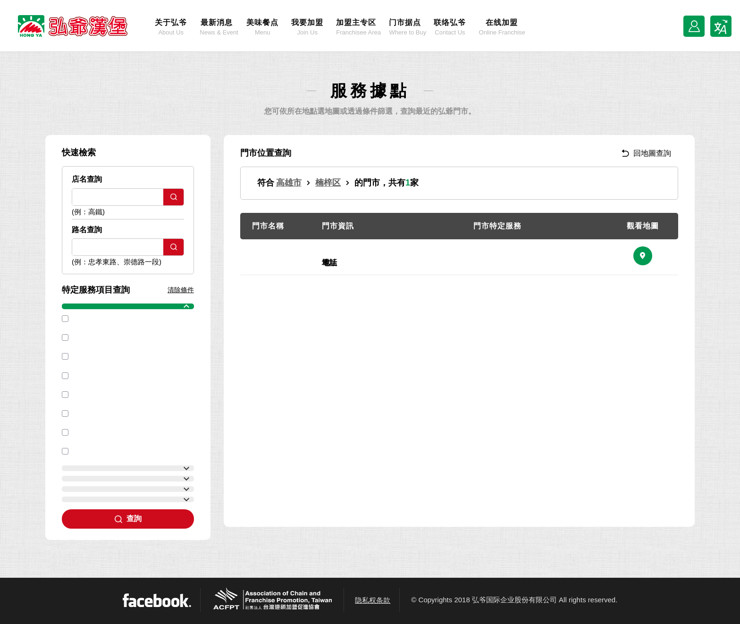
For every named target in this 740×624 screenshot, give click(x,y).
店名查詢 (87, 179)
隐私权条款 (372, 600)
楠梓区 (328, 182)
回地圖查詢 (646, 153)
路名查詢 (87, 230)
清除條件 (181, 290)
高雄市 (289, 182)
